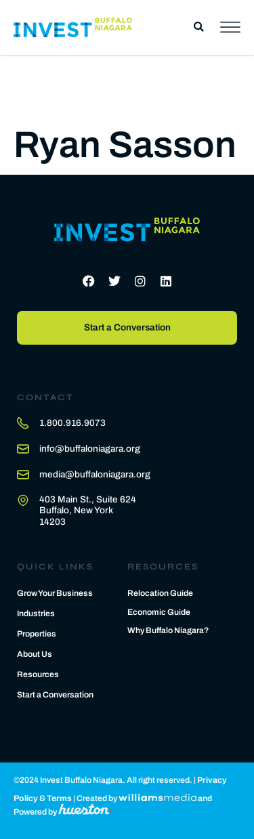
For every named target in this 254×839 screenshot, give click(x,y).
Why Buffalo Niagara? (168, 630)
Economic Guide (158, 612)
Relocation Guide (160, 593)
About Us (34, 654)
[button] (199, 27)
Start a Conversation (55, 695)
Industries (36, 613)
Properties (36, 634)
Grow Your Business (55, 593)
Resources (38, 674)
